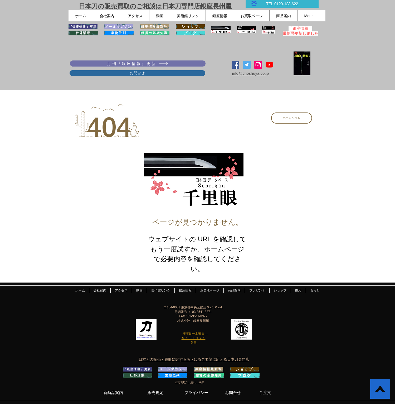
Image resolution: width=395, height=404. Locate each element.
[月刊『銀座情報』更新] (138, 63)
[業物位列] (119, 33)
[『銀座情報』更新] (83, 26)
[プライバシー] (196, 392)
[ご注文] (265, 392)
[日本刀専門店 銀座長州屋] (247, 65)
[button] (107, 15)
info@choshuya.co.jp (250, 73)
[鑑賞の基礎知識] (154, 33)
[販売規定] (155, 392)
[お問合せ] (137, 73)
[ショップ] (190, 26)
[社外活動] (83, 33)
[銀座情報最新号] (154, 26)
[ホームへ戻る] (291, 118)
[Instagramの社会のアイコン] (258, 65)
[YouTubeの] (269, 65)
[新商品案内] (113, 392)
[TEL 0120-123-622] (282, 4)
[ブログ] (190, 33)
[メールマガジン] (118, 26)
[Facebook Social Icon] (235, 65)
